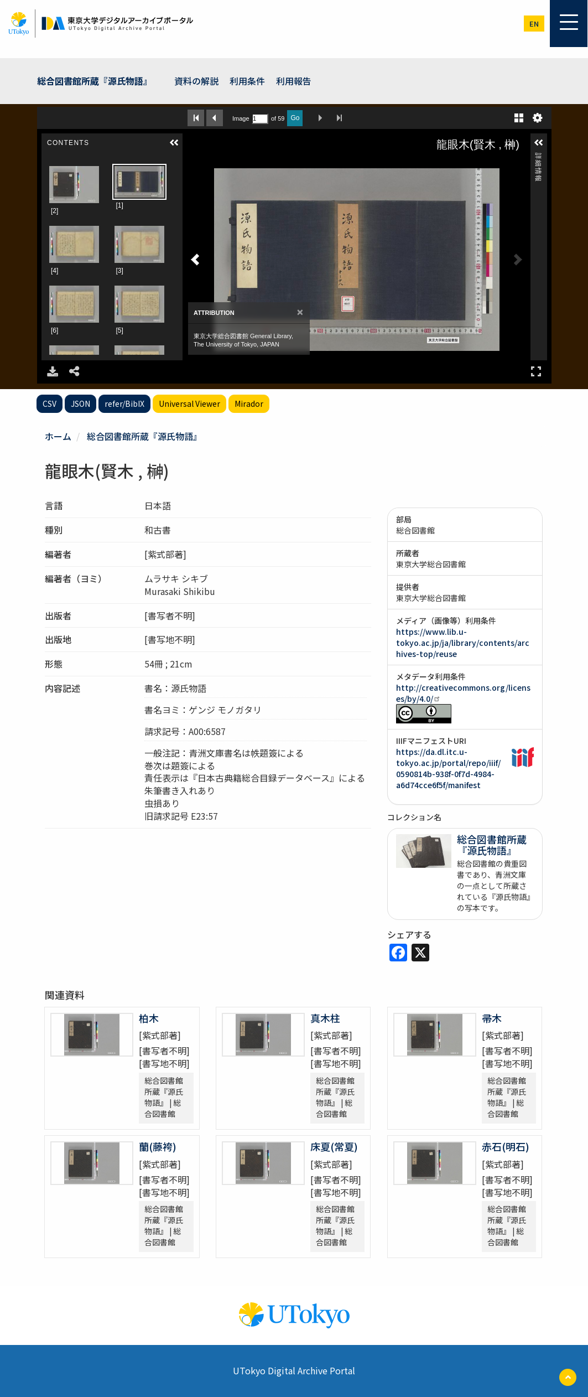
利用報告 (293, 80)
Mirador (249, 403)
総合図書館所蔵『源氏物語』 (94, 80)
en (534, 23)
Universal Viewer (189, 403)
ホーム (58, 436)
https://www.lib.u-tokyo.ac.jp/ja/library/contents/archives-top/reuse (462, 642)
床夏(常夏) (334, 1146)
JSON (80, 403)
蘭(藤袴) (157, 1146)
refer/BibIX (124, 403)
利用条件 (247, 80)
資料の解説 (196, 80)
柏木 (149, 1018)
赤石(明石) (505, 1146)
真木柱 (325, 1018)
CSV (49, 403)
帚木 (492, 1018)
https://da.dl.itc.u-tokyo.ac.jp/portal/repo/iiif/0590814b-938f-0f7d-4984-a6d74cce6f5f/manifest (448, 768)
